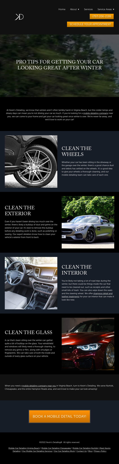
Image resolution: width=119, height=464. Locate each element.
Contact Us (81, 451)
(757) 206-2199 (101, 16)
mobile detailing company (95, 113)
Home (61, 9)
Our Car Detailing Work (64, 451)
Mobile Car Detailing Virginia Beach (24, 448)
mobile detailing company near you (39, 386)
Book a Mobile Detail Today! (59, 416)
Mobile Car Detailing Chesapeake (56, 448)
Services (88, 9)
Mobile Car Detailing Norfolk (85, 448)
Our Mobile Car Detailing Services (37, 451)
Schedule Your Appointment (90, 24)
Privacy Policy (100, 451)
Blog (90, 451)
